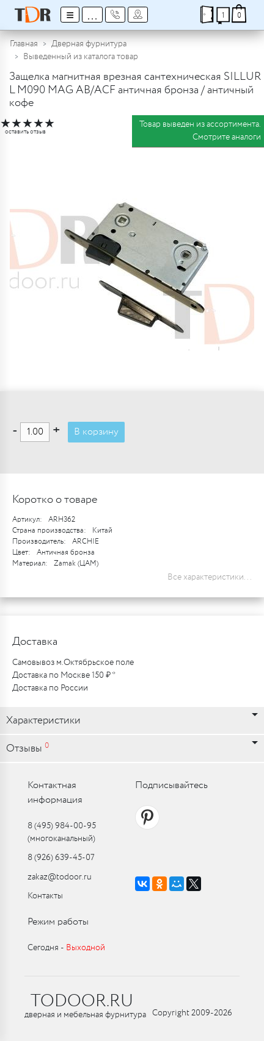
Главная (24, 44)
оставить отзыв (25, 132)
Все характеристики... (209, 577)
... (92, 15)
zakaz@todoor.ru (60, 877)
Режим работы (58, 922)
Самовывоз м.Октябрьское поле (73, 662)
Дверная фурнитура (89, 44)
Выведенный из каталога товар (80, 57)
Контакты (45, 896)
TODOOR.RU (82, 1001)
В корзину (96, 432)
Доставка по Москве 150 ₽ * (64, 675)
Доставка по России (50, 688)
